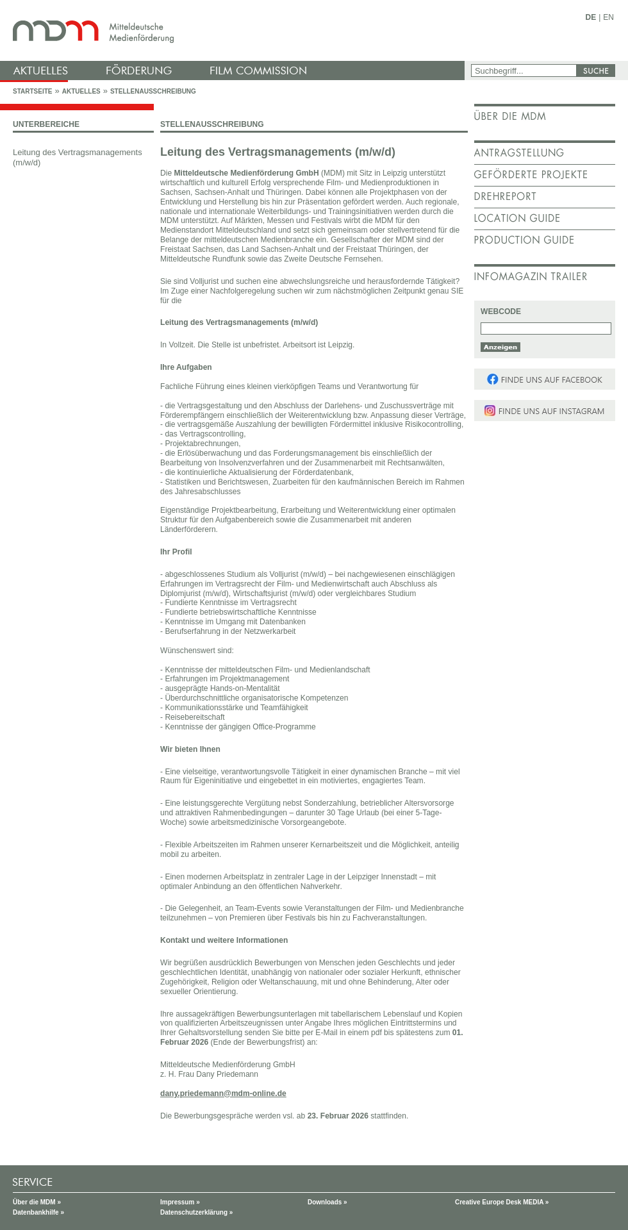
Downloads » (327, 1202)
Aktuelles (81, 91)
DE (591, 17)
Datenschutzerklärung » (196, 1212)
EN (608, 17)
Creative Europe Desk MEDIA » (502, 1202)
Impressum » (180, 1202)
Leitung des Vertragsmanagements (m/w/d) (77, 157)
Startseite (32, 91)
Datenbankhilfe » (38, 1212)
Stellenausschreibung (153, 91)
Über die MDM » (37, 1202)
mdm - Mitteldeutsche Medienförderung (234, 30)
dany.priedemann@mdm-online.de (223, 1093)
